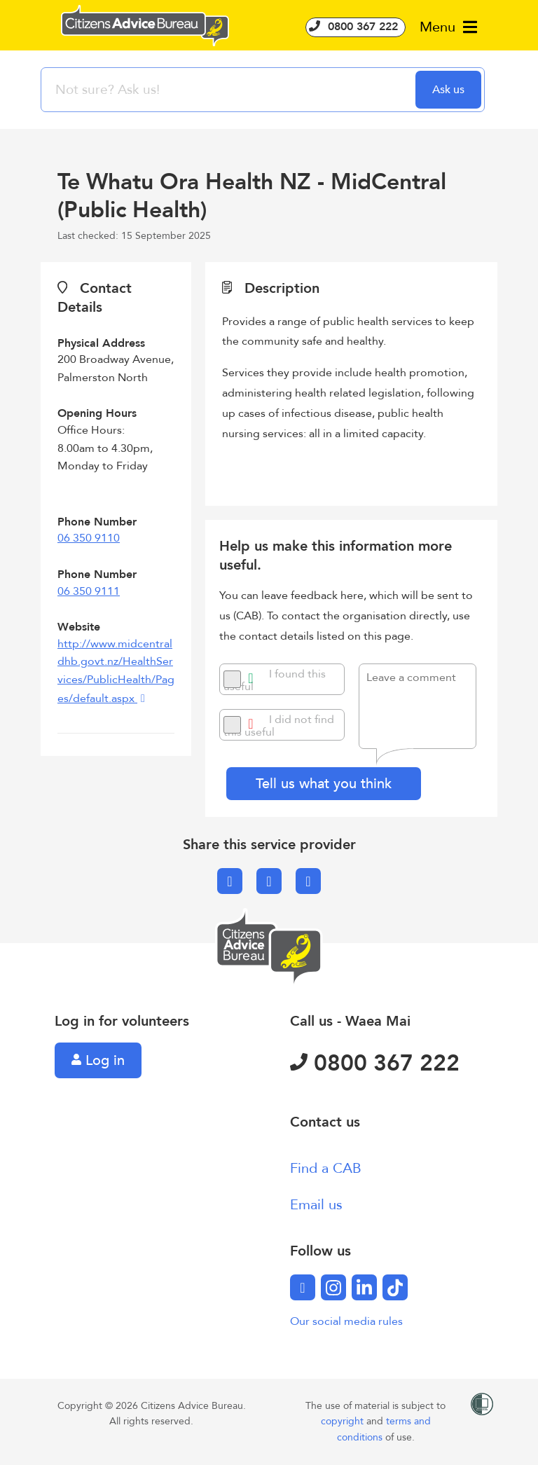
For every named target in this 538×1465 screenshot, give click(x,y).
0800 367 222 (355, 26)
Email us (316, 1204)
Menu (448, 27)
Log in (98, 1060)
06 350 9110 (88, 538)
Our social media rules (346, 1321)
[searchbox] (229, 90)
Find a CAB (325, 1168)
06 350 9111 (88, 591)
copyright (343, 1421)
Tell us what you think (324, 783)
